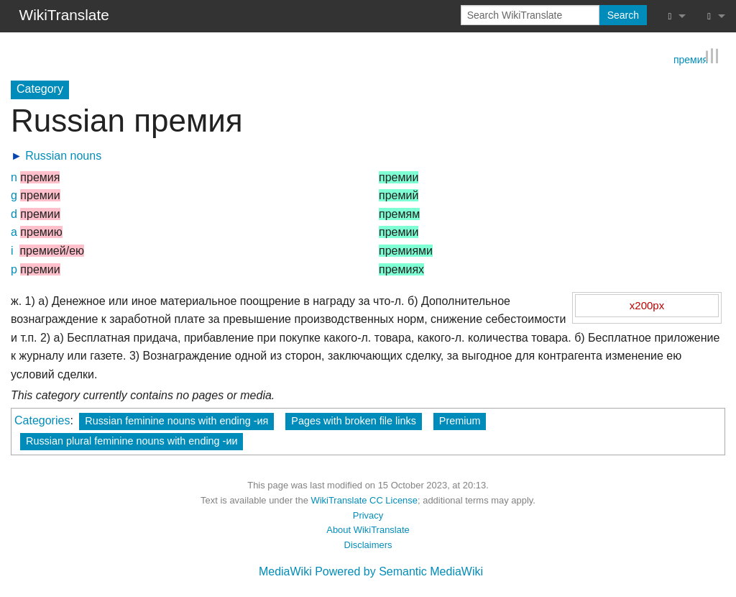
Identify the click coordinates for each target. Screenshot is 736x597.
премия (690, 59)
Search (623, 15)
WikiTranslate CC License (364, 500)
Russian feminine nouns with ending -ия (176, 421)
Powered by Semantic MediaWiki (399, 571)
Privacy (368, 515)
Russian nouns (63, 156)
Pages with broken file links (353, 421)
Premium (460, 421)
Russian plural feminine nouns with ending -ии (131, 441)
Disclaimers (368, 544)
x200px (647, 305)
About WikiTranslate (367, 529)
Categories (42, 420)
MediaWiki (285, 571)
